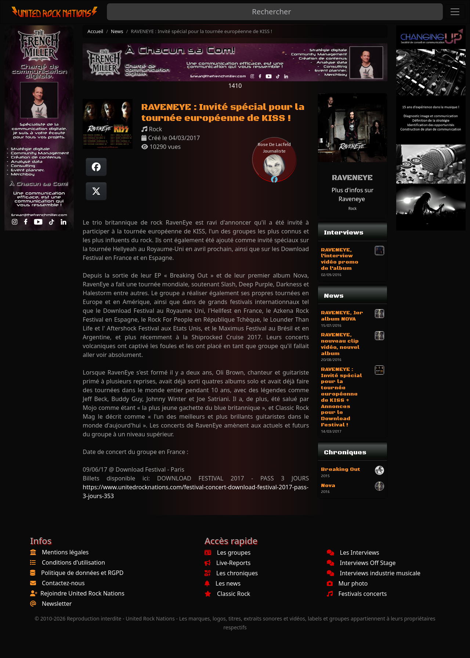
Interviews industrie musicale (374, 573)
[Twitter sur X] (96, 191)
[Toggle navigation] (455, 11)
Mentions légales (65, 552)
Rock (352, 208)
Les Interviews (353, 552)
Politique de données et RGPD (82, 573)
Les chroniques (231, 573)
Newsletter (57, 604)
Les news (223, 583)
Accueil (95, 31)
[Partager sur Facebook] (96, 167)
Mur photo (347, 583)
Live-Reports (227, 563)
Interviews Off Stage (361, 563)
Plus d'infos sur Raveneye (352, 194)
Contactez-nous (63, 583)
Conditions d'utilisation (73, 562)
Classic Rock (227, 594)
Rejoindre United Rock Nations (82, 593)
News (117, 31)
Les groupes (227, 552)
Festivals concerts (357, 594)
